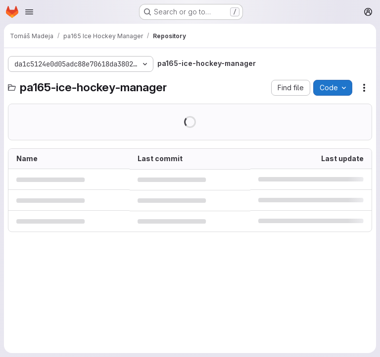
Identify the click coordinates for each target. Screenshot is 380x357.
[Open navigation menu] (29, 12)
